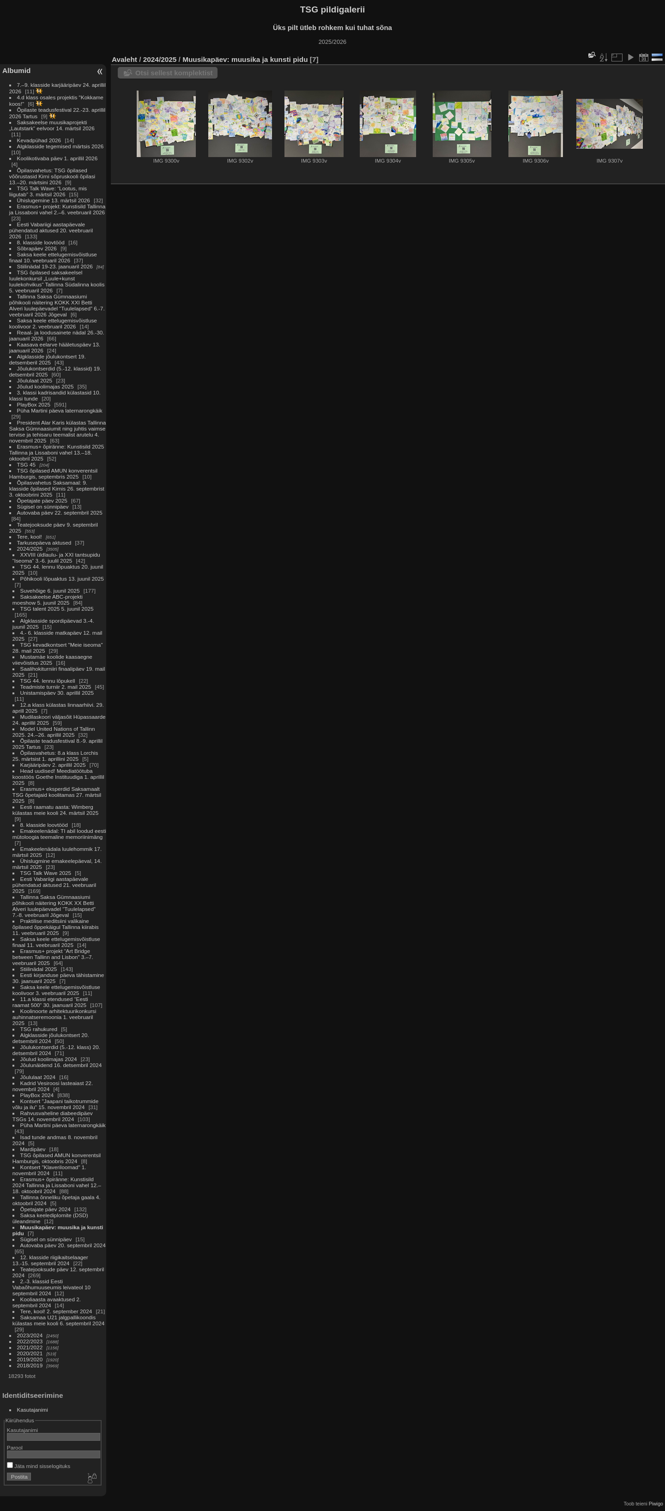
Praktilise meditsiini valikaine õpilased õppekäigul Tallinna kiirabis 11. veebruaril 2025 (55, 927)
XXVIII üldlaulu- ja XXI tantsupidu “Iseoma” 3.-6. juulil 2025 (56, 558)
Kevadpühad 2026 (39, 140)
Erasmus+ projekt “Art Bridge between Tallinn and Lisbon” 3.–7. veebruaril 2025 (52, 957)
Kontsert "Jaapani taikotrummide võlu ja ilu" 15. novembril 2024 (55, 1104)
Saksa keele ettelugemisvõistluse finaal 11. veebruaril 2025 (56, 942)
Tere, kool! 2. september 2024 (56, 1311)
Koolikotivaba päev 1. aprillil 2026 (57, 158)
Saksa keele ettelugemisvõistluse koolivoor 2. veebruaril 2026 (53, 323)
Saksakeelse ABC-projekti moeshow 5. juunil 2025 (47, 600)
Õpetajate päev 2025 (42, 501)
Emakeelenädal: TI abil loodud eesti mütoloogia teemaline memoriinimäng (59, 834)
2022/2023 (30, 1341)
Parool (15, 1447)
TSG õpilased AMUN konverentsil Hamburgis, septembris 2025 (53, 473)
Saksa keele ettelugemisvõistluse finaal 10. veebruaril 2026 (53, 257)
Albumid (16, 70)
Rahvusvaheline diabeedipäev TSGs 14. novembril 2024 (52, 1116)
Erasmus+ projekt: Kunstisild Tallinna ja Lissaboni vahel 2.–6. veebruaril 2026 (57, 209)
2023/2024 (30, 1335)
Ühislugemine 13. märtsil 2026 (53, 200)
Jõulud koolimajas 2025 (45, 386)
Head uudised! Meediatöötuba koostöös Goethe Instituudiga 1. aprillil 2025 (58, 777)
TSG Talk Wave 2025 (46, 873)
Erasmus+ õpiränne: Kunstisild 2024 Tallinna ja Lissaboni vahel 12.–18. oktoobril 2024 (56, 1185)
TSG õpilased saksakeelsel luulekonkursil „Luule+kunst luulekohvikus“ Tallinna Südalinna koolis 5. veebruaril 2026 (56, 281)
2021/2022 (30, 1347)
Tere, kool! (29, 537)
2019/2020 (30, 1359)
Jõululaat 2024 (38, 1077)
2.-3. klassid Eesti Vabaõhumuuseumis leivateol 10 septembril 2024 (51, 1287)
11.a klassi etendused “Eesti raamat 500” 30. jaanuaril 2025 (50, 1002)
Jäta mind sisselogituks (38, 1466)
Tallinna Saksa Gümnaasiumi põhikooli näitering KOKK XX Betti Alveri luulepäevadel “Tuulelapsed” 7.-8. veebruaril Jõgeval (54, 906)
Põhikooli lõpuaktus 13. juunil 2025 (62, 579)
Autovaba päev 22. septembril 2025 (60, 513)
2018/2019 (30, 1365)
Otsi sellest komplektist (174, 73)
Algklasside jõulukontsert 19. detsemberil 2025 (47, 359)
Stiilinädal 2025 (38, 969)
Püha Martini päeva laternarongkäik (60, 410)
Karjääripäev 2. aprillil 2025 (53, 765)
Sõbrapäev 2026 (37, 248)
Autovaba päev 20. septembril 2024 (63, 1245)
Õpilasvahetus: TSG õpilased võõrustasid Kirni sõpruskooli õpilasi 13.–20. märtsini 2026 (52, 176)
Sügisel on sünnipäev (43, 507)
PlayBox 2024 (37, 1095)
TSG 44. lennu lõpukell (47, 681)
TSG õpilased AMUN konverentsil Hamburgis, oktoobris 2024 (56, 1158)
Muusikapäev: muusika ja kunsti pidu (245, 59)
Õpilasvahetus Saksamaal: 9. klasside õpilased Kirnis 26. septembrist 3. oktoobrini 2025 (56, 488)
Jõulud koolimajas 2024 (48, 1059)
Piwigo (656, 1503)
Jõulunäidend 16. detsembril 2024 (61, 1065)
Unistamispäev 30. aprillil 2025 (57, 693)
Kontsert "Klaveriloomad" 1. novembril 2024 (49, 1170)
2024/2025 (30, 549)
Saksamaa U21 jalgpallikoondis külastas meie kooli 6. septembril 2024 (58, 1320)
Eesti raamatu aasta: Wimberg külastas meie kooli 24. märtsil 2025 (55, 810)
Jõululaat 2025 (35, 380)
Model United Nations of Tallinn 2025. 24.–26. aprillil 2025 (53, 732)
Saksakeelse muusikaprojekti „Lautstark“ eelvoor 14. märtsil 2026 (52, 125)
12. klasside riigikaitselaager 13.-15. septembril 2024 (50, 1260)
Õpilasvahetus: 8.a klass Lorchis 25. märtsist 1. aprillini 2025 (55, 756)
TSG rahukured (38, 1029)
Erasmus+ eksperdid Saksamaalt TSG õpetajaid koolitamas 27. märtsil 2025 (56, 795)
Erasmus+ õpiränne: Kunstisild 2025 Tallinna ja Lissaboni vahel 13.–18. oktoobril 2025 (56, 452)
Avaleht (124, 59)
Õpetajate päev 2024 (45, 1209)
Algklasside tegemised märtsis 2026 (60, 146)
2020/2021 (30, 1353)
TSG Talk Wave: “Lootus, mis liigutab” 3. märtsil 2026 (48, 191)
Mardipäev (33, 1149)
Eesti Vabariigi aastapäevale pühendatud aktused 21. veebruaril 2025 (54, 885)
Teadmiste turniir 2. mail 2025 (55, 687)
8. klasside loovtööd (41, 242)
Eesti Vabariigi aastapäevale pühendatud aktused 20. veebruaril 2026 (51, 230)
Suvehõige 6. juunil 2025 (50, 591)
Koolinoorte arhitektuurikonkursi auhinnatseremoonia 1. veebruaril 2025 (54, 1017)
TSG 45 (26, 464)
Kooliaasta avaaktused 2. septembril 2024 (46, 1302)
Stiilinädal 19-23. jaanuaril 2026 (55, 266)
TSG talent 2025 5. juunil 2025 (57, 609)
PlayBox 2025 (34, 404)
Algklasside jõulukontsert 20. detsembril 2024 (50, 1038)
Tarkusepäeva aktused (44, 543)
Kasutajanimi (32, 1410)
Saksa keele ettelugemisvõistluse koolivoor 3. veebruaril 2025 (56, 990)
